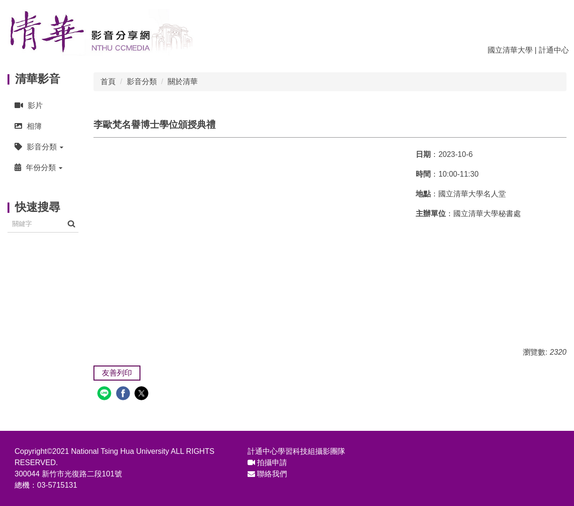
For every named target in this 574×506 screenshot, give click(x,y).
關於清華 (183, 82)
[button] (43, 146)
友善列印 (117, 373)
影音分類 (142, 82)
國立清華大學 (510, 50)
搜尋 (71, 224)
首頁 (108, 82)
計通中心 (554, 50)
